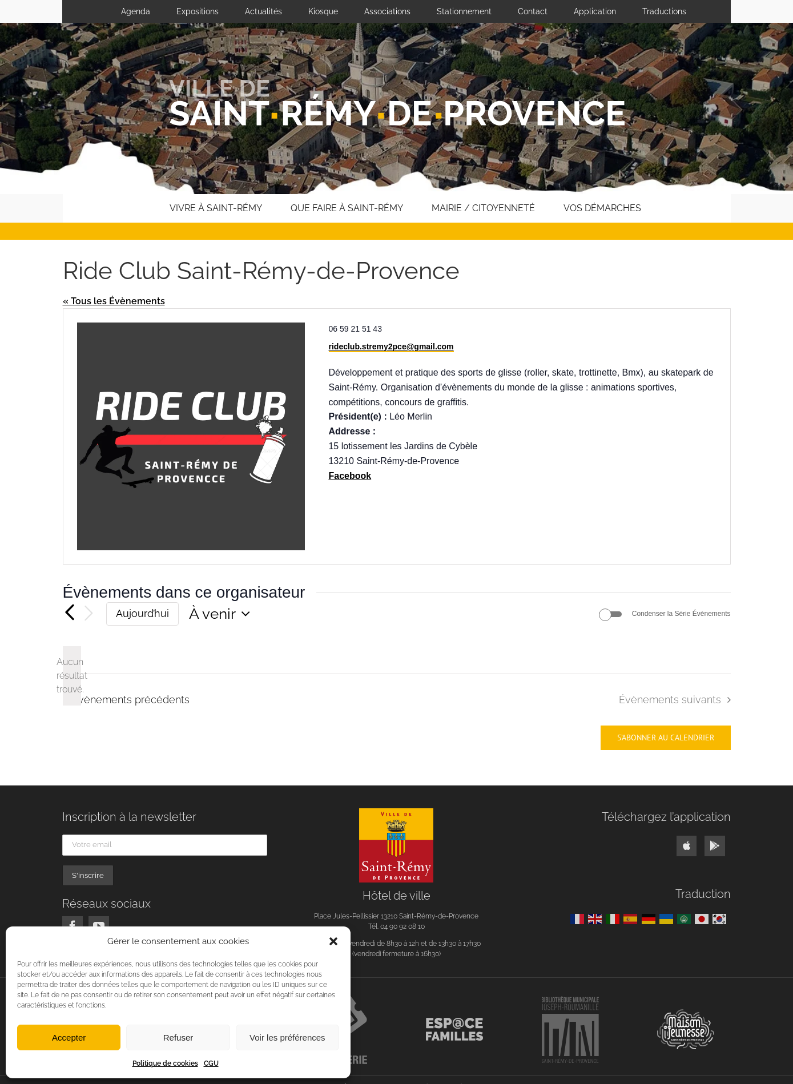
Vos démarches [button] (602, 208)
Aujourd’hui (142, 613)
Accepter (69, 1037)
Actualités (263, 11)
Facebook (349, 476)
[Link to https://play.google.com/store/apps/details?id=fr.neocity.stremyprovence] (714, 846)
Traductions (664, 11)
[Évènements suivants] (89, 614)
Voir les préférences (287, 1037)
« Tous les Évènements (114, 301)
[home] (138, 208)
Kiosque (323, 11)
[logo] (396, 812)
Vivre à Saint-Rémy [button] (216, 208)
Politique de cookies (165, 1063)
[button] (333, 941)
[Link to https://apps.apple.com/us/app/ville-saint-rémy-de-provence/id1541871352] (687, 846)
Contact (533, 11)
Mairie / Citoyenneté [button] (483, 208)
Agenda (135, 11)
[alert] (72, 676)
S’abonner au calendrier (665, 738)
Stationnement (464, 11)
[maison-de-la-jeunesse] (685, 1013)
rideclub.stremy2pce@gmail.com (391, 346)
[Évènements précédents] (70, 613)
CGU (211, 1063)
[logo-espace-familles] (454, 1022)
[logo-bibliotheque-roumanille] (570, 1000)
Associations (387, 11)
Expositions (197, 11)
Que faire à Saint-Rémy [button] (347, 208)
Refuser (178, 1037)
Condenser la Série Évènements (681, 614)
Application (595, 11)
